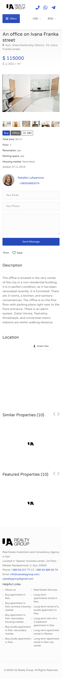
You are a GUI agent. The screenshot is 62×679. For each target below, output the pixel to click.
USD (35, 18)
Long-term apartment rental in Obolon (46, 632)
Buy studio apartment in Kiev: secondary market (18, 630)
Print (6, 252)
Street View (43, 346)
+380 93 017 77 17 (22, 569)
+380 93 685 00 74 (46, 569)
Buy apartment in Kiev (15, 596)
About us (10, 589)
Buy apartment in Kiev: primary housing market (18, 607)
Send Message (31, 241)
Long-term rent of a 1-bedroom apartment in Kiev (45, 622)
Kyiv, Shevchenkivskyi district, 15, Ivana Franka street (30, 47)
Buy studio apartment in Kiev (18, 640)
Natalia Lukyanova (31, 177)
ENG (50, 18)
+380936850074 (29, 183)
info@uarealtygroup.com (24, 574)
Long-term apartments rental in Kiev (45, 598)
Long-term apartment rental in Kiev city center (46, 642)
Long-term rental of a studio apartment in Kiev (46, 610)
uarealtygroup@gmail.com (17, 578)
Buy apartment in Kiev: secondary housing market (15, 618)
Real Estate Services (45, 589)
